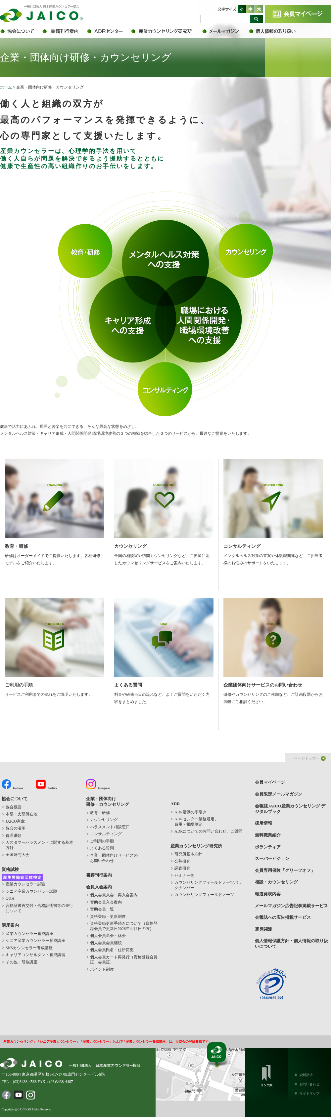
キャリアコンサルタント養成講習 (35, 954)
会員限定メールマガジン (225, 31)
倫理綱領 (17, 835)
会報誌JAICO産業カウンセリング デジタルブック (290, 808)
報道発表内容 (268, 893)
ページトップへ (306, 758)
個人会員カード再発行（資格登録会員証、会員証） (124, 960)
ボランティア (268, 846)
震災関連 (263, 929)
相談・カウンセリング (276, 881)
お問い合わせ (309, 1084)
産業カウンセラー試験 (25, 884)
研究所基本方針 (188, 854)
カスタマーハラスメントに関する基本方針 (39, 845)
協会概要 (14, 807)
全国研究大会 (17, 854)
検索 (256, 19)
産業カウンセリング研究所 (166, 31)
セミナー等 (184, 875)
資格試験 (10, 869)
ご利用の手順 (54, 643)
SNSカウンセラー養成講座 (29, 948)
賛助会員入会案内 (106, 902)
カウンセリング (163, 504)
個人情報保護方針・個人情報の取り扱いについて (276, 31)
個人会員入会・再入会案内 (114, 895)
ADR (108, 31)
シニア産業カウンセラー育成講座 (35, 940)
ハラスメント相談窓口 (110, 827)
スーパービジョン (272, 858)
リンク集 (266, 1074)
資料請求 (306, 1075)
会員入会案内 (99, 886)
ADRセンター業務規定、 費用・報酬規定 (196, 822)
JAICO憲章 (15, 821)
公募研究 (182, 861)
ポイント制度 (102, 969)
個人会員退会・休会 (108, 935)
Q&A (10, 898)
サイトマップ (309, 1093)
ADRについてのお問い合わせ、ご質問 (208, 831)
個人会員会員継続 (106, 943)
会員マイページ (298, 14)
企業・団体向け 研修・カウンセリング (107, 801)
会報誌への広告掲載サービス (283, 917)
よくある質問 (163, 643)
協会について (20, 31)
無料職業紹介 (268, 835)
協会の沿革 (15, 828)
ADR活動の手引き (190, 812)
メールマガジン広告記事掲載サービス (291, 905)
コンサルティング (273, 504)
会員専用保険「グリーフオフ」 (285, 870)
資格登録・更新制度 (108, 916)
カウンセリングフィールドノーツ (204, 894)
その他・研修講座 (21, 962)
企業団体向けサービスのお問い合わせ (273, 643)
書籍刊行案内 (63, 31)
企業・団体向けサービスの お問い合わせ (114, 858)
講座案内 (10, 925)
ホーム (6, 87)
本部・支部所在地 (21, 814)
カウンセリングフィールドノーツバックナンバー (208, 885)
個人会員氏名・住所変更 (112, 950)
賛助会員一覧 (102, 909)
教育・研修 (54, 504)
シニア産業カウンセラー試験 (31, 891)
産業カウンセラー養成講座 (29, 933)
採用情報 (263, 823)
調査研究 (182, 868)
